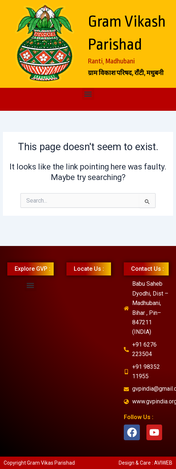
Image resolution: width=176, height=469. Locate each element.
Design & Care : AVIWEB (145, 463)
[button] (88, 94)
